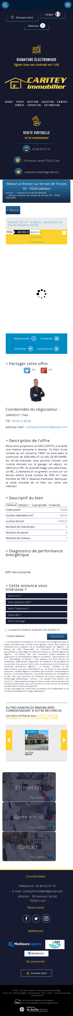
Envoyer (57, 637)
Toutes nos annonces (62, 993)
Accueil (9, 193)
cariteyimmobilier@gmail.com (41, 172)
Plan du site (7, 993)
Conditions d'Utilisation (14, 691)
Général (11, 505)
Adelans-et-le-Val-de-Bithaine (32, 193)
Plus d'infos (41, 798)
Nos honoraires (34, 993)
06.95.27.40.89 (21, 421)
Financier (54, 505)
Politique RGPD (37, 995)
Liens (44, 993)
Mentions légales (19, 993)
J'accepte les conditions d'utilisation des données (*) (34, 629)
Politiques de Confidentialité (51, 688)
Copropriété (39, 505)
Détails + (24, 505)
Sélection (33, 26)
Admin (50, 993)
